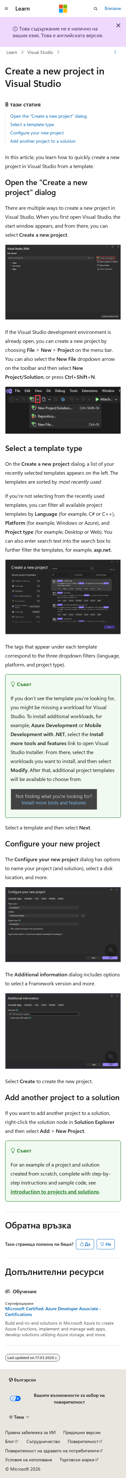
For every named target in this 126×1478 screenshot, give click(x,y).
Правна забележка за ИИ (30, 1432)
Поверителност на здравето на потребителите (52, 1451)
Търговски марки (77, 1460)
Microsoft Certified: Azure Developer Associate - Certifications (53, 1311)
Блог (9, 1441)
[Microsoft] (63, 8)
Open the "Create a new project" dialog (48, 116)
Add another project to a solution (43, 141)
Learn (11, 52)
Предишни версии (81, 1432)
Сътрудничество (43, 1441)
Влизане (113, 8)
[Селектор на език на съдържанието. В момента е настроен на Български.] (22, 1380)
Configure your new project (37, 133)
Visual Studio (40, 52)
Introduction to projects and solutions (55, 1191)
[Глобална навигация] (6, 8)
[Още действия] (115, 52)
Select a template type (32, 124)
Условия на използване (28, 1460)
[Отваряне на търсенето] (95, 8)
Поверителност (83, 1441)
